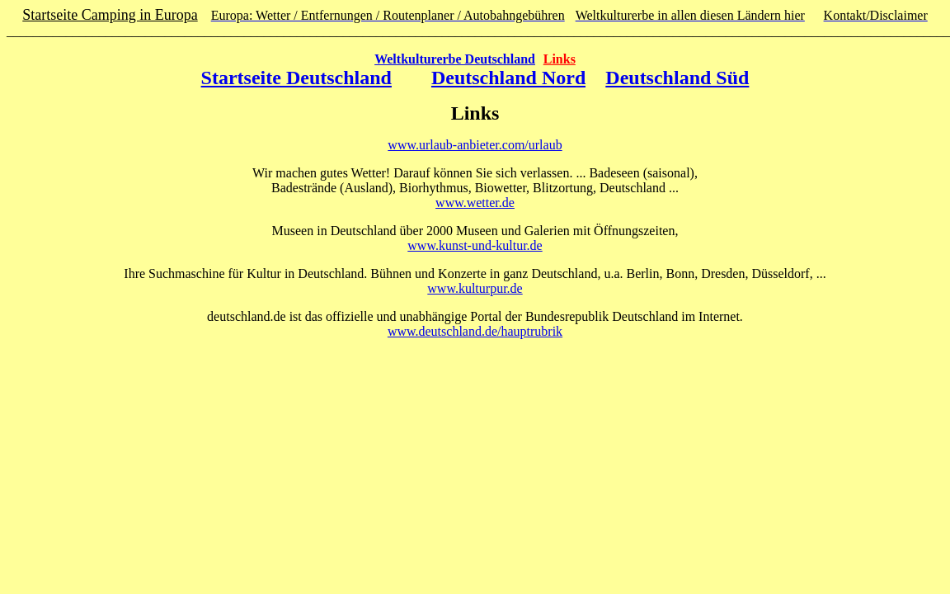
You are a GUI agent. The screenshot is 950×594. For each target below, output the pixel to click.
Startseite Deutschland (296, 77)
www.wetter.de (475, 203)
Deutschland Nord (508, 77)
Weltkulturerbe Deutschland (454, 59)
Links (559, 59)
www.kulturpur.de (474, 288)
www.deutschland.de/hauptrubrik (475, 331)
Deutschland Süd (677, 77)
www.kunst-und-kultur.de (474, 245)
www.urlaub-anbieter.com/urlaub (475, 145)
